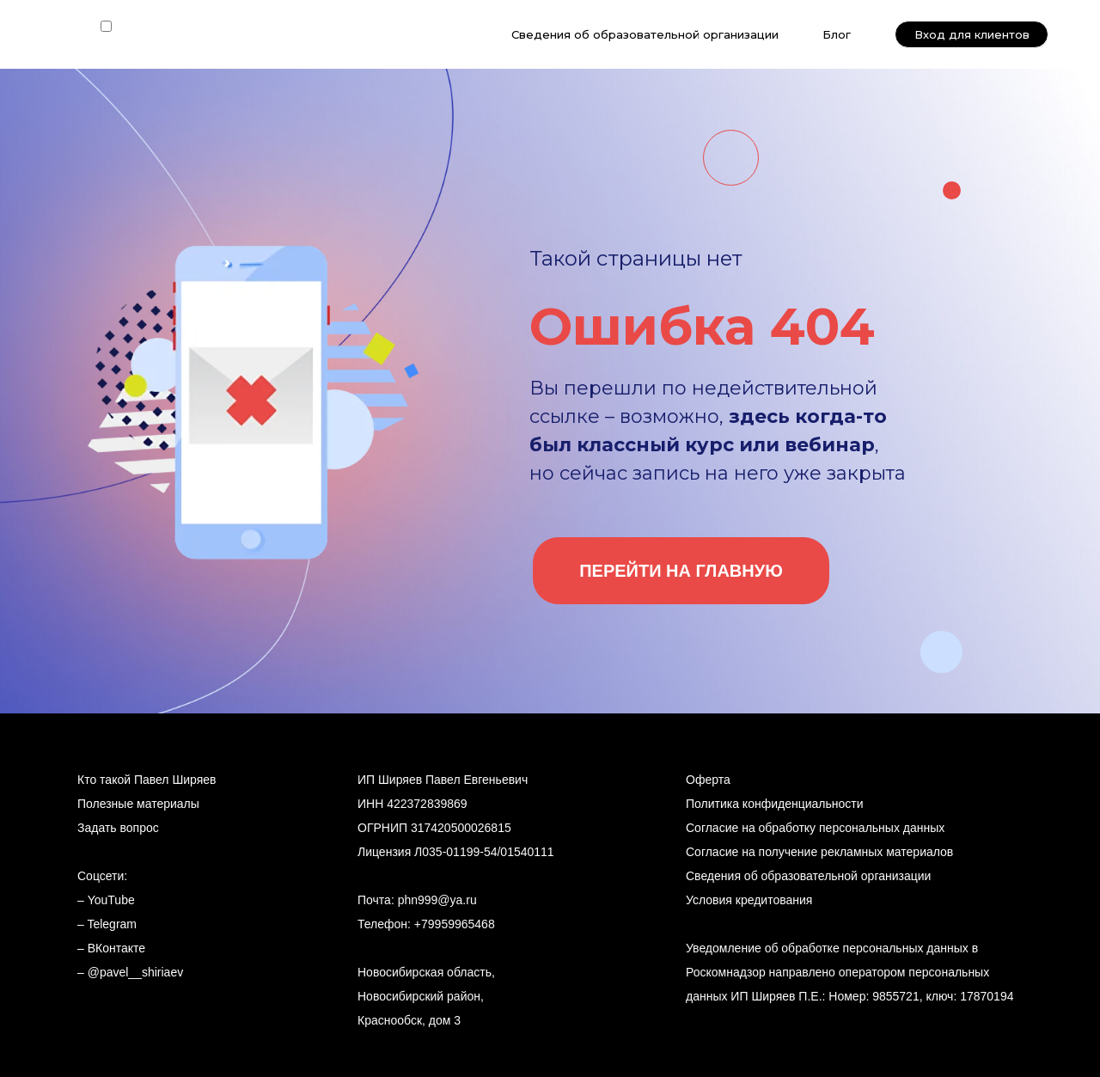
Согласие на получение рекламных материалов (819, 852)
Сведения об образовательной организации (645, 34)
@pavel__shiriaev (136, 972)
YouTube (111, 900)
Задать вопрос (118, 828)
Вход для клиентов (972, 34)
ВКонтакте (116, 948)
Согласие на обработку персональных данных (815, 828)
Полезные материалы (138, 804)
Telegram (112, 924)
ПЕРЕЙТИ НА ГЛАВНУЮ (681, 570)
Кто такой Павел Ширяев (147, 779)
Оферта (708, 779)
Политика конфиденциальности (775, 804)
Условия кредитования (749, 900)
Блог (836, 34)
